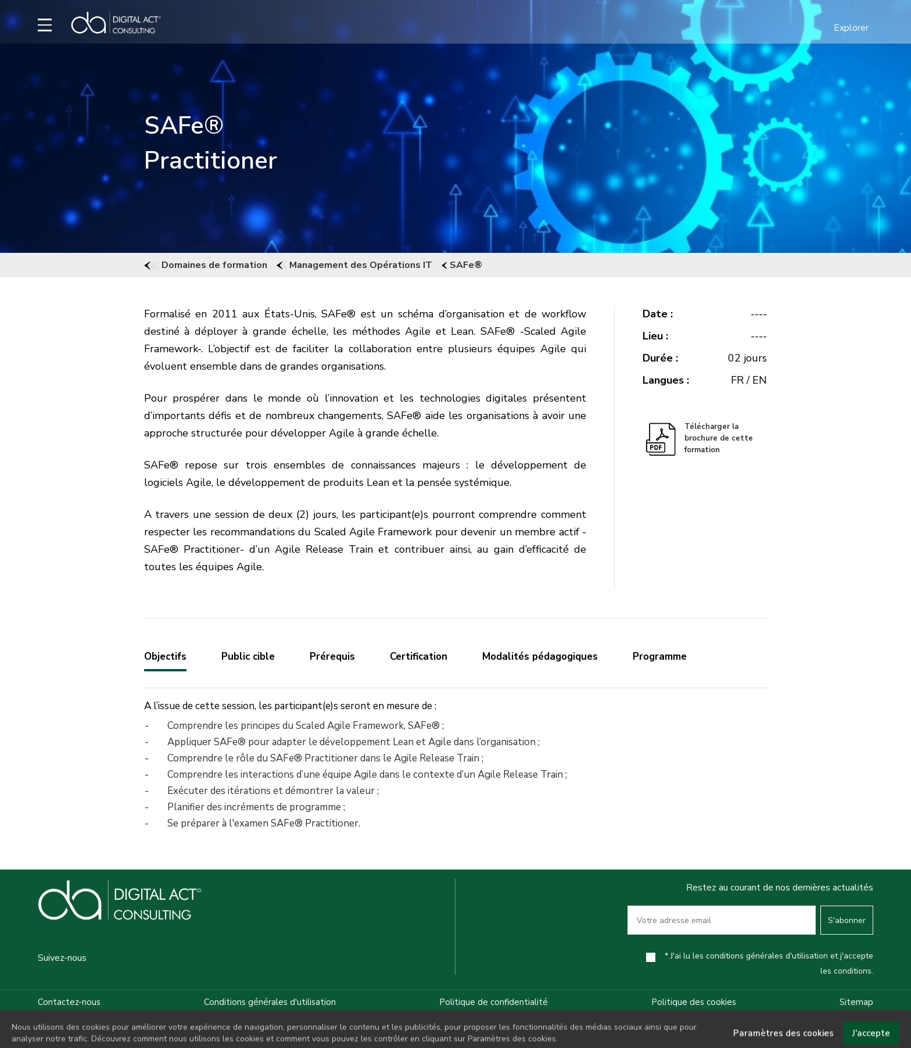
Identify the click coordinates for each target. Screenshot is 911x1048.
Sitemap (856, 1002)
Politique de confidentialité (493, 1002)
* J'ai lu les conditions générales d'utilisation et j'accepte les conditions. (769, 963)
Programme (660, 656)
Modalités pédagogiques (540, 656)
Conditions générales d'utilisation (270, 1002)
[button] (844, 28)
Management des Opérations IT (354, 265)
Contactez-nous (69, 1002)
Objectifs (165, 656)
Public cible (248, 656)
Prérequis (332, 656)
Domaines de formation (205, 265)
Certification (418, 656)
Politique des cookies (693, 1002)
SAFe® (462, 265)
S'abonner (847, 920)
